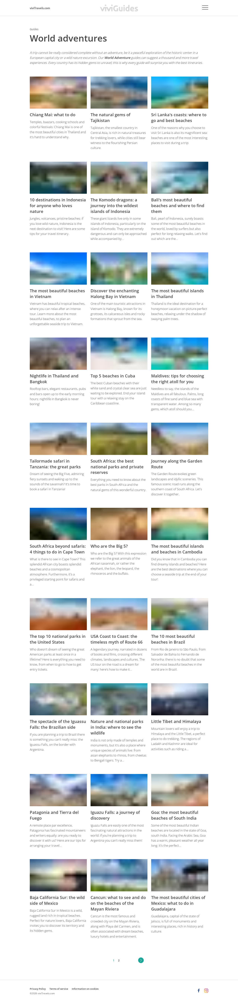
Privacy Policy (38, 988)
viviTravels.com (40, 8)
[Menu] (205, 7)
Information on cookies (85, 988)
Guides (34, 29)
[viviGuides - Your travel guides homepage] (119, 7)
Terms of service (58, 988)
